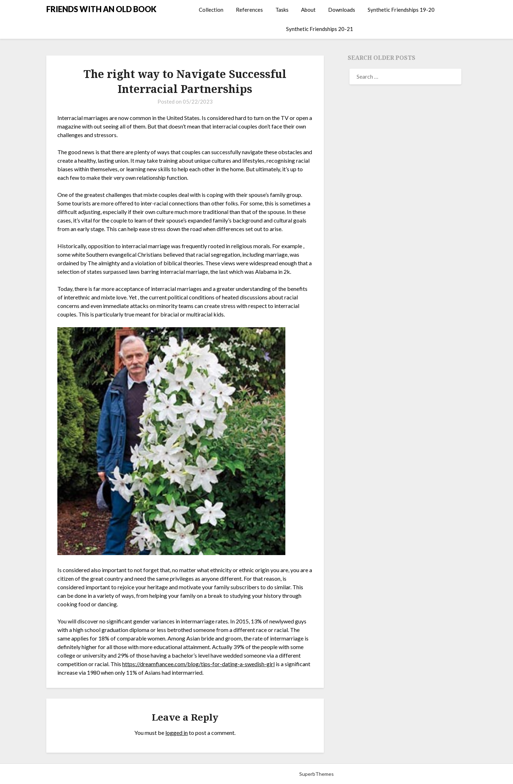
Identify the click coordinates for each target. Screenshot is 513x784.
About (308, 9)
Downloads (341, 9)
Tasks (282, 9)
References (249, 9)
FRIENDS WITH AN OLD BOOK (101, 9)
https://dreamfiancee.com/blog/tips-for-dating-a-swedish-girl (198, 663)
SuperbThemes (316, 774)
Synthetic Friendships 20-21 (319, 29)
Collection (211, 9)
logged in (176, 732)
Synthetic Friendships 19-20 (401, 9)
